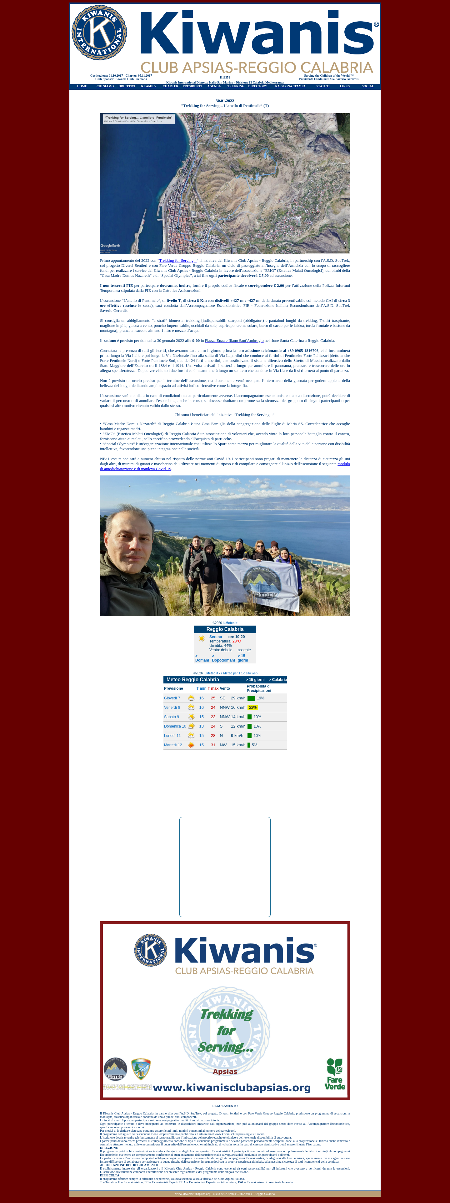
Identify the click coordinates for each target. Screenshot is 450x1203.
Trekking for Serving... (178, 260)
